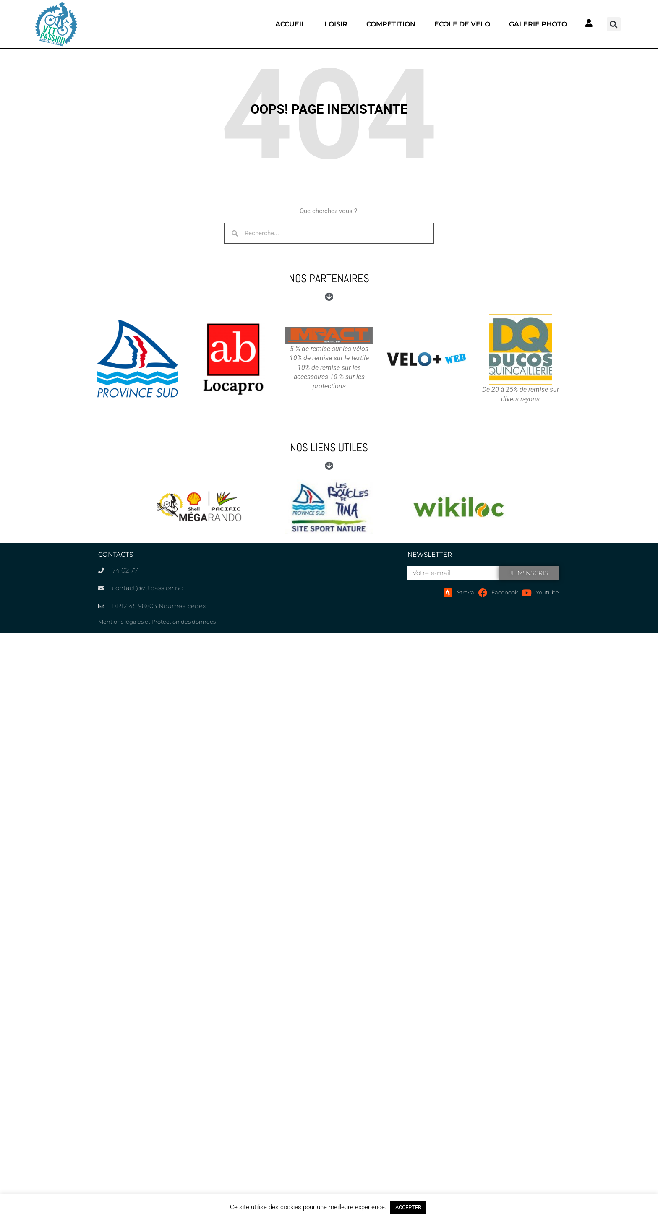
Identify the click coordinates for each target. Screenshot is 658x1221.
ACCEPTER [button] (408, 1207)
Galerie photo (538, 24)
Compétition (390, 24)
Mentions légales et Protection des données (157, 621)
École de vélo (462, 24)
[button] (614, 24)
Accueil (290, 24)
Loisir (335, 24)
